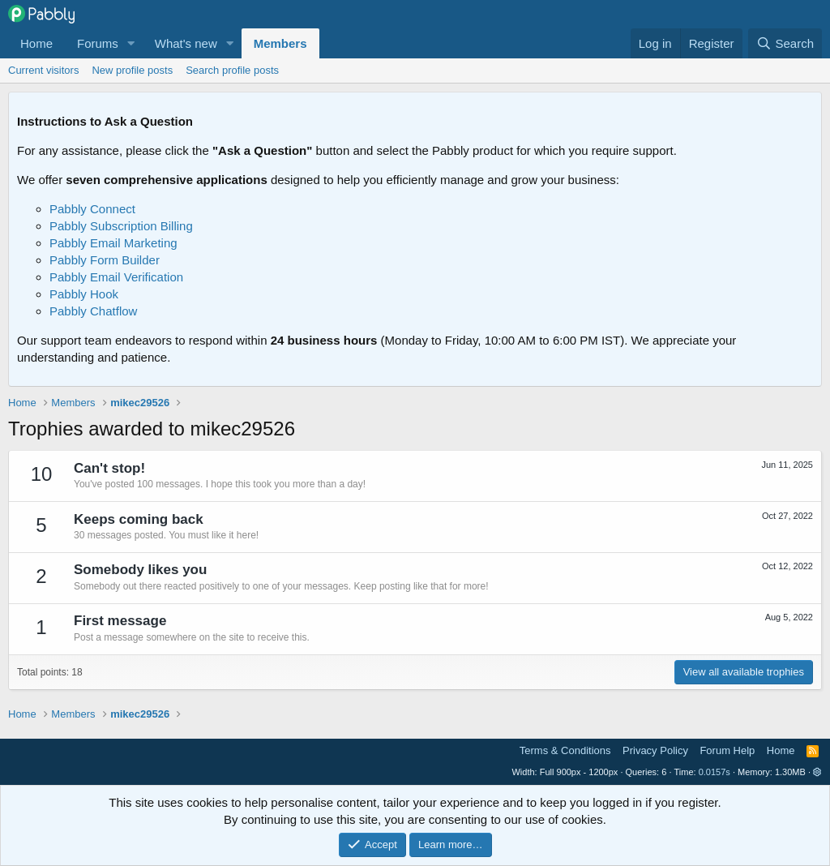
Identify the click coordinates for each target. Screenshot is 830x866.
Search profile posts (232, 70)
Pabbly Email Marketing (113, 243)
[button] (131, 43)
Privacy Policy (655, 750)
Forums (97, 43)
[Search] (785, 43)
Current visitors (43, 70)
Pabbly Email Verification (116, 277)
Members (280, 43)
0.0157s (714, 772)
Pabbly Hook (83, 294)
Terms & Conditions (565, 750)
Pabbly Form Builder (104, 260)
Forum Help (727, 750)
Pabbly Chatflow (93, 311)
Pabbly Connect (92, 209)
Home (36, 43)
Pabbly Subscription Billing (121, 226)
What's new (186, 43)
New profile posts (132, 70)
